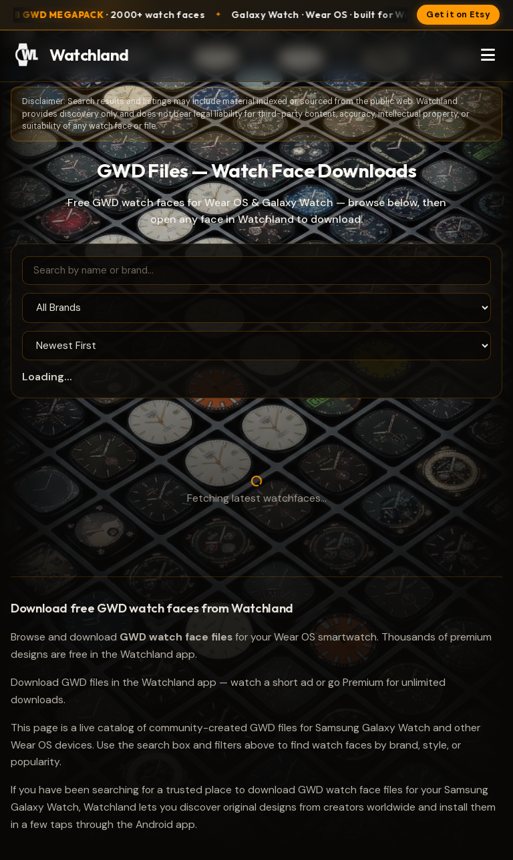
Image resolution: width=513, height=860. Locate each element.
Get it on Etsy (458, 14)
